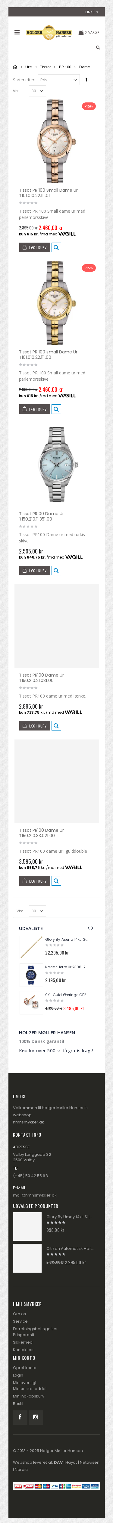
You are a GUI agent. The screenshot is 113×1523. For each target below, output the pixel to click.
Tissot (45, 66)
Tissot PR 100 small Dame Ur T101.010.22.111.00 (48, 354)
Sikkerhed (23, 1342)
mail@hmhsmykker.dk (35, 1195)
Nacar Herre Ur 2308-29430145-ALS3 (67, 967)
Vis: (16, 91)
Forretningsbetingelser (35, 1329)
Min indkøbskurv (29, 1396)
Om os (19, 1314)
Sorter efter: (24, 79)
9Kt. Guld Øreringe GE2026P (67, 995)
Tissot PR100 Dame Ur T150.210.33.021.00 (41, 833)
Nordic (21, 1469)
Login (18, 1375)
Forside (15, 66)
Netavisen (90, 1462)
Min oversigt (25, 1383)
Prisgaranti (23, 1335)
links (89, 12)
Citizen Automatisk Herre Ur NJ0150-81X (70, 1248)
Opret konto (25, 1368)
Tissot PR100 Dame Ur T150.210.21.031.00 (41, 677)
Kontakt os (23, 1350)
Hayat (71, 1462)
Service (20, 1321)
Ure (28, 66)
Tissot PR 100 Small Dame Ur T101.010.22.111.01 (48, 193)
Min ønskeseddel (30, 1389)
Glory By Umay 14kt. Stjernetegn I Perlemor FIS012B (70, 1217)
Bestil (18, 1403)
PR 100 (65, 66)
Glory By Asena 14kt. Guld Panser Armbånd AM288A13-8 (67, 939)
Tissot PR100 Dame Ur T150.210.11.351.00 (41, 516)
